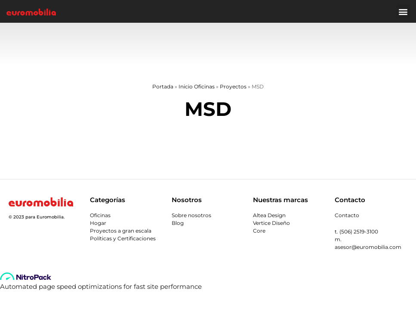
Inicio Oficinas (197, 86)
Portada (162, 86)
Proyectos (233, 86)
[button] (403, 11)
